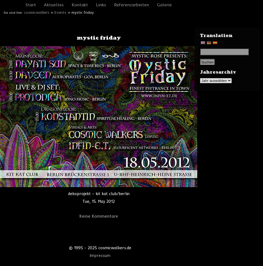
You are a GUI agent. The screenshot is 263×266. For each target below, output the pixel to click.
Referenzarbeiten (131, 4)
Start (30, 4)
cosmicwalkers (36, 12)
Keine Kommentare (98, 216)
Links (101, 4)
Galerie (164, 4)
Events (60, 12)
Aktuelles (54, 4)
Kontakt (80, 4)
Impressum (100, 255)
